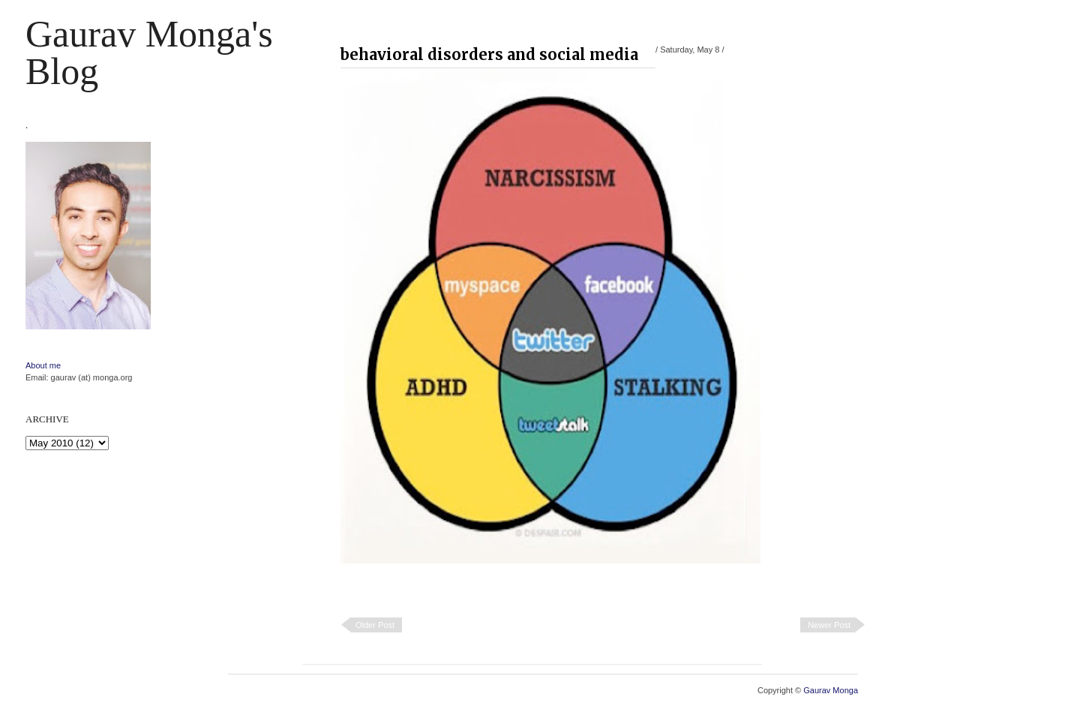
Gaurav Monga (830, 690)
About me (43, 365)
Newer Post (829, 624)
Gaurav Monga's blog (149, 52)
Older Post (375, 624)
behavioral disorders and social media (489, 54)
